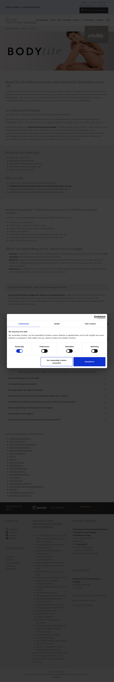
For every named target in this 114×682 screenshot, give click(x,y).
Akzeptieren (89, 362)
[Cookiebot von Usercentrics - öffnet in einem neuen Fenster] (95, 317)
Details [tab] (57, 324)
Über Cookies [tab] (90, 324)
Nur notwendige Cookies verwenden (56, 361)
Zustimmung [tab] (24, 324)
